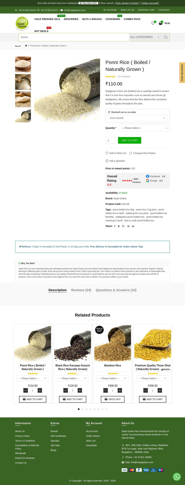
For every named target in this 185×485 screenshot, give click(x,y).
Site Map (55, 445)
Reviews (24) (81, 290)
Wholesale (20, 453)
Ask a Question (117, 161)
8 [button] (106, 409)
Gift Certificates (58, 436)
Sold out (113, 399)
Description (58, 290)
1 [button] (78, 409)
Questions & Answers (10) (116, 290)
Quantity (110, 128)
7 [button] (102, 409)
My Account (110, 10)
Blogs (53, 450)
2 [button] (82, 409)
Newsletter (91, 445)
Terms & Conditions (25, 440)
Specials (55, 440)
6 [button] (98, 409)
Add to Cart (130, 140)
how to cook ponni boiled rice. (139, 220)
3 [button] (86, 409)
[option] (23, 64)
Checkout (164, 10)
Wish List (90, 440)
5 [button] (94, 409)
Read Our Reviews (25, 458)
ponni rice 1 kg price (146, 209)
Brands (54, 431)
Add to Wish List (117, 153)
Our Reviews (182, 72)
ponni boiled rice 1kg (123, 209)
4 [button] (90, 409)
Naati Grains (120, 198)
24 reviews (124, 76)
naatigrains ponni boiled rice (130, 217)
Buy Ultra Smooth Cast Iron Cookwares (71, 3)
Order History (93, 436)
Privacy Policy (22, 436)
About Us (20, 431)
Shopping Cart (146, 10)
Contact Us (20, 462)
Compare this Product (144, 153)
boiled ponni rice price (137, 213)
